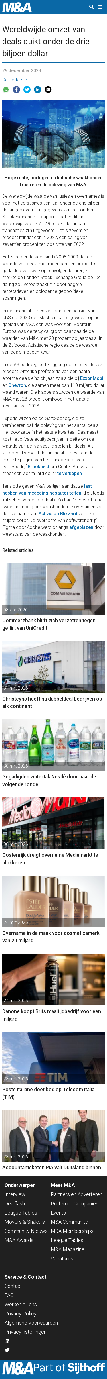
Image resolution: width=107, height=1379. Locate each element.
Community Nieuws (26, 1231)
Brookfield (38, 466)
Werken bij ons (21, 1304)
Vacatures (62, 1259)
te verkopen (69, 473)
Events (58, 1213)
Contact (13, 1286)
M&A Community (69, 1222)
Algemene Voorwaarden (31, 1323)
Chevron (17, 385)
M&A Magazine (67, 1249)
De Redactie (14, 80)
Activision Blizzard (58, 513)
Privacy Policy (21, 1314)
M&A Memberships (72, 1231)
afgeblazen (81, 527)
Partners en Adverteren (76, 1194)
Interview (15, 1194)
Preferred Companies (74, 1204)
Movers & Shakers (25, 1222)
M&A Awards (19, 1240)
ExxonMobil (92, 378)
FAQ (9, 1295)
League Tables (21, 1213)
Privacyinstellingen (26, 1332)
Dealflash (15, 1204)
